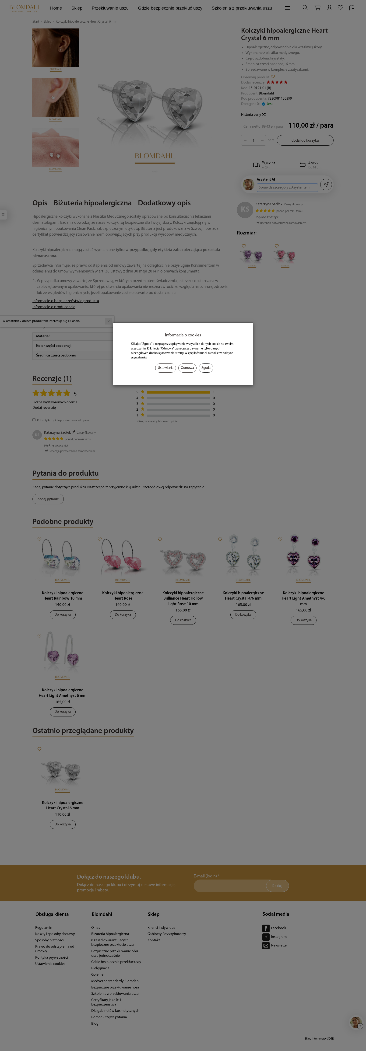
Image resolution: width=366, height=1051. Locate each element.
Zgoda (206, 368)
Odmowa (187, 368)
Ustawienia (165, 368)
